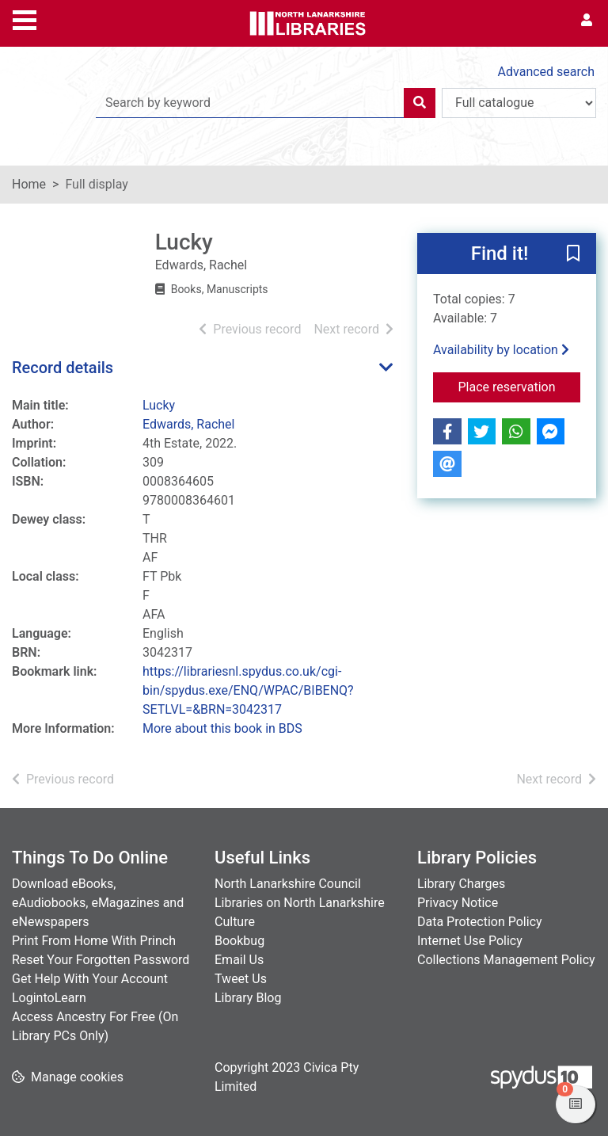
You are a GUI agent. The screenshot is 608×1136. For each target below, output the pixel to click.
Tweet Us (241, 978)
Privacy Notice (457, 902)
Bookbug (239, 940)
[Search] (419, 103)
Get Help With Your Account (90, 978)
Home (29, 184)
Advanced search (546, 71)
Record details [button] (62, 367)
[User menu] (587, 20)
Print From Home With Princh (94, 940)
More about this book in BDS (222, 728)
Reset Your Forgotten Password (100, 959)
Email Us (239, 959)
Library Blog (248, 997)
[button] (573, 254)
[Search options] (519, 103)
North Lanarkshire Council (288, 883)
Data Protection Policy (479, 921)
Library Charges (461, 883)
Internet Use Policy (469, 940)
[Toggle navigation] (24, 18)
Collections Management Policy (506, 959)
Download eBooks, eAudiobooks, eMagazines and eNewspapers (98, 902)
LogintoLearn (49, 997)
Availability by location (501, 349)
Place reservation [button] (519, 386)
